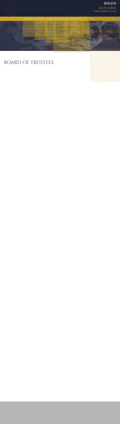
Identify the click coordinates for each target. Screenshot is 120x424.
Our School (29, 19)
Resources (58, 19)
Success (49, 19)
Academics (39, 19)
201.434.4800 (107, 8)
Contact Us (76, 19)
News (67, 19)
